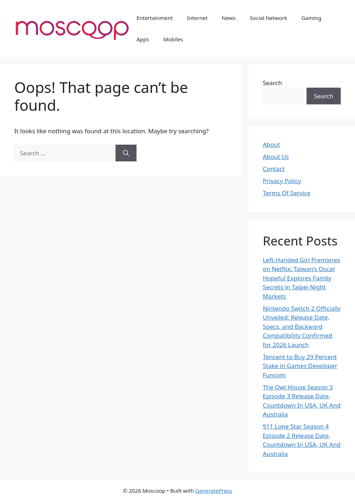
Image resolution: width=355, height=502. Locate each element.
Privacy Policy (282, 181)
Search (272, 83)
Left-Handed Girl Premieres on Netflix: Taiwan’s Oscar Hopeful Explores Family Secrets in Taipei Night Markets (301, 278)
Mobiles (173, 39)
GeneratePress (213, 490)
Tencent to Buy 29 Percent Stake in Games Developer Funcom (300, 366)
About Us (276, 156)
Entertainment (155, 17)
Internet (197, 17)
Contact (274, 169)
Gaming (311, 17)
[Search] (126, 153)
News (229, 17)
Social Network (268, 17)
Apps (143, 39)
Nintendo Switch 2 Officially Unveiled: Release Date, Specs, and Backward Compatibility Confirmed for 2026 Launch (302, 326)
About (271, 144)
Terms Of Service (286, 193)
